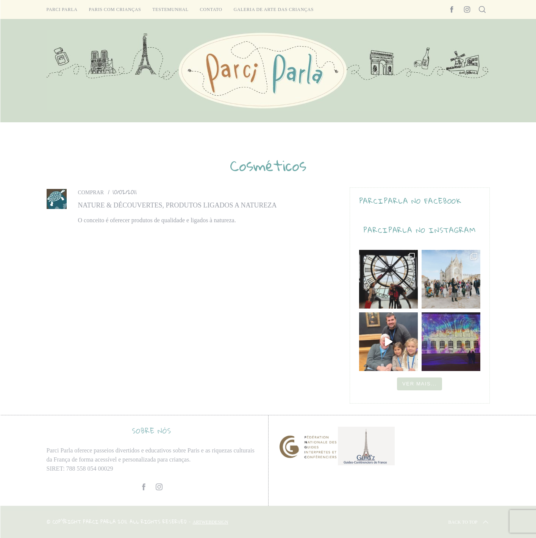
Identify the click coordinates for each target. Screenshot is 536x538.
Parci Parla (62, 9)
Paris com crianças (115, 9)
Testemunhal (170, 9)
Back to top (468, 522)
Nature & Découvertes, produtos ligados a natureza (177, 205)
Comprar (91, 192)
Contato (211, 9)
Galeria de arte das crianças (274, 9)
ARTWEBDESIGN (210, 522)
